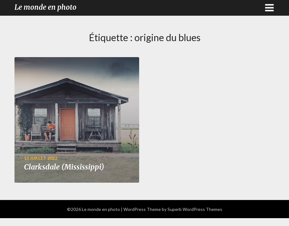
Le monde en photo (45, 7)
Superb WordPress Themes (194, 209)
